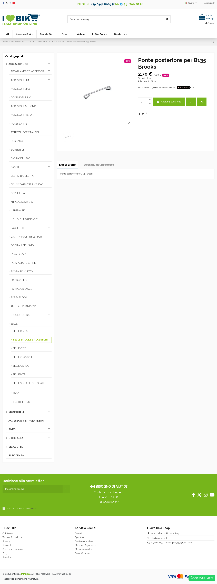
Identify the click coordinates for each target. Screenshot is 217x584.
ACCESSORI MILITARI (22, 115)
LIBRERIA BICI (18, 210)
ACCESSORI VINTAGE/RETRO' (26, 420)
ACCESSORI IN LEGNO (23, 106)
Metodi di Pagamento (85, 545)
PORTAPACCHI (19, 297)
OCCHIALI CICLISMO (22, 245)
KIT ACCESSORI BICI (22, 202)
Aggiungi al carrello (169, 101)
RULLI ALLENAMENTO (23, 306)
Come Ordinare (82, 553)
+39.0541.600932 (103, 4)
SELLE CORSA (21, 365)
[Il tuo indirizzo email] (33, 489)
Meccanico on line (84, 549)
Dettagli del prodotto (99, 164)
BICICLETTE (15, 447)
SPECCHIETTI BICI (20, 402)
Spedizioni (80, 537)
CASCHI (15, 167)
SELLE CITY (19, 348)
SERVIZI (15, 393)
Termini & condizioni (13, 537)
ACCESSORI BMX (20, 89)
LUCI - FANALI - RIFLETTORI (26, 236)
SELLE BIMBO (20, 331)
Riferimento (144, 81)
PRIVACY (34, 508)
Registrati (7, 557)
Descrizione (67, 164)
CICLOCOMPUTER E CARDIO (27, 184)
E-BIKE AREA (16, 438)
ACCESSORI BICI (18, 64)
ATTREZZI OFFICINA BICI (25, 132)
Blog (5, 553)
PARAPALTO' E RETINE (23, 263)
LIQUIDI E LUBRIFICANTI (24, 219)
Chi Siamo (8, 533)
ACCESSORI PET (20, 123)
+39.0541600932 (155, 542)
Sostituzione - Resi (84, 541)
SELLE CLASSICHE (23, 357)
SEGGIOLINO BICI (21, 315)
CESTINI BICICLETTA (22, 176)
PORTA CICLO (19, 280)
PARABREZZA (18, 254)
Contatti (79, 533)
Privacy (6, 541)
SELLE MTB (19, 374)
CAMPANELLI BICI (21, 158)
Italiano (191, 3)
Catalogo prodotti (16, 56)
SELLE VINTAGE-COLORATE (29, 383)
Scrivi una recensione (13, 549)
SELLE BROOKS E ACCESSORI (30, 339)
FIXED (11, 429)
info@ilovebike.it (159, 538)
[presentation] (28, 499)
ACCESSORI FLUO (21, 97)
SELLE (14, 323)
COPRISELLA (18, 193)
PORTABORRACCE (21, 288)
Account (7, 545)
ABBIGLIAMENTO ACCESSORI (27, 71)
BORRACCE (17, 141)
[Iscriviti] (66, 489)
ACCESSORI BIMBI (21, 80)
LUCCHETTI (17, 228)
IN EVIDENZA (16, 455)
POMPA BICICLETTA (22, 271)
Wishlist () (207, 3)
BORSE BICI (17, 149)
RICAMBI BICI (16, 412)
